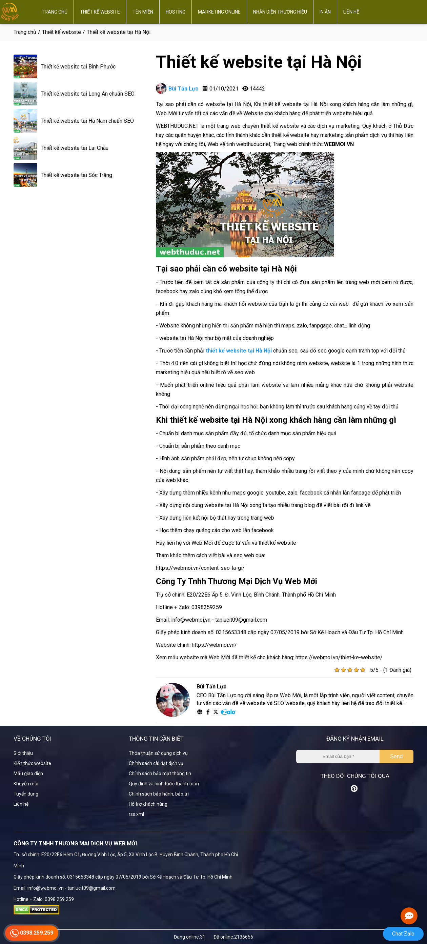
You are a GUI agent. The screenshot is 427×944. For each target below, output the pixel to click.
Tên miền (143, 12)
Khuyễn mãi (26, 783)
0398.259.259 (31, 936)
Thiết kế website (100, 12)
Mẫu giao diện (28, 773)
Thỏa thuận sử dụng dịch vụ (158, 753)
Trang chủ (54, 12)
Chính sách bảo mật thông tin (160, 773)
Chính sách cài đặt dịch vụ (156, 763)
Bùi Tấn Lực (177, 88)
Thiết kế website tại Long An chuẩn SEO (88, 94)
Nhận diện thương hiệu (280, 12)
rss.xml (136, 814)
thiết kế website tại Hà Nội (239, 350)
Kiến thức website (32, 763)
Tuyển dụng (26, 794)
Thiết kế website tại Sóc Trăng (76, 175)
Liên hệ (351, 12)
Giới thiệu (23, 753)
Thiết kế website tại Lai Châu (74, 148)
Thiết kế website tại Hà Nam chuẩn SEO (87, 121)
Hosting (175, 12)
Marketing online (219, 12)
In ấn (325, 12)
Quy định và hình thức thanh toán (164, 783)
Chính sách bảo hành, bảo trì (159, 794)
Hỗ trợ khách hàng (148, 804)
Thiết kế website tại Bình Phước (78, 66)
